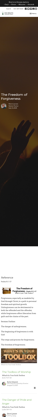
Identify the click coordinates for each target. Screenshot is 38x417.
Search (8, 9)
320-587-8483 (18, 9)
